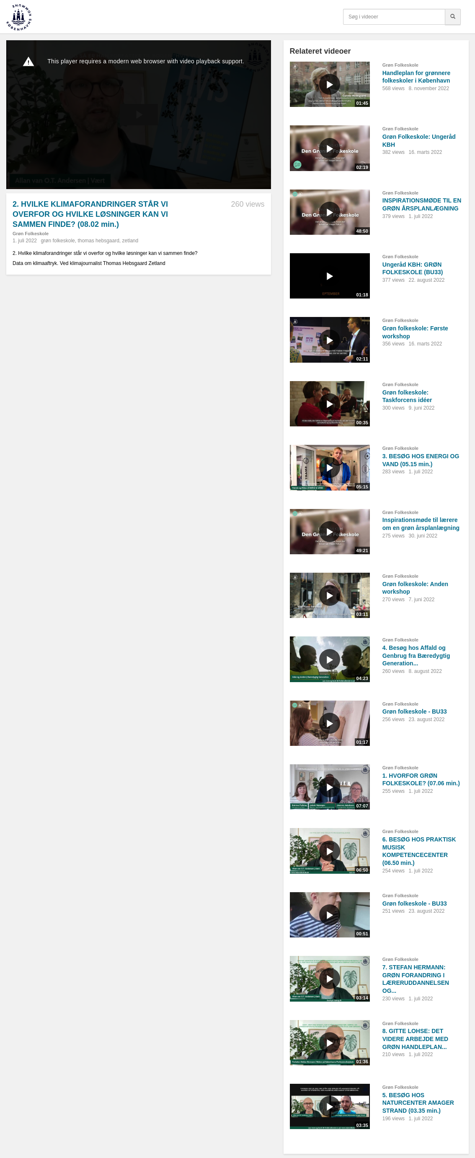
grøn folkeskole (58, 241)
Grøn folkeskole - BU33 (414, 711)
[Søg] (453, 17)
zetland (130, 241)
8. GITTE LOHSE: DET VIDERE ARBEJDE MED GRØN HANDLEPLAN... (415, 1039)
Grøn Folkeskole (31, 233)
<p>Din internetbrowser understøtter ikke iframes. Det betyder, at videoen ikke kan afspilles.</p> (138, 114)
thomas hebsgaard (98, 241)
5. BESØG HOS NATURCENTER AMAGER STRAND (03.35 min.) (418, 1103)
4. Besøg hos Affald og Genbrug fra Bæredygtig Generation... (416, 655)
